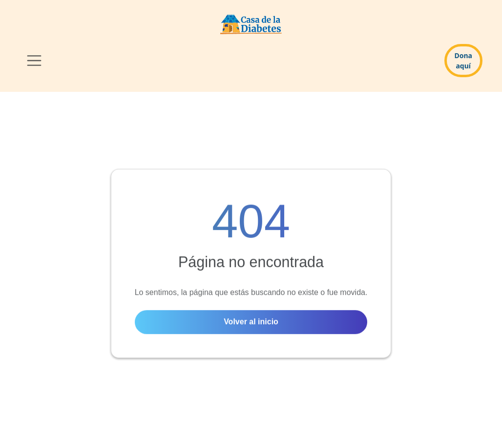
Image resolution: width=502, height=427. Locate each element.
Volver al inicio (251, 322)
